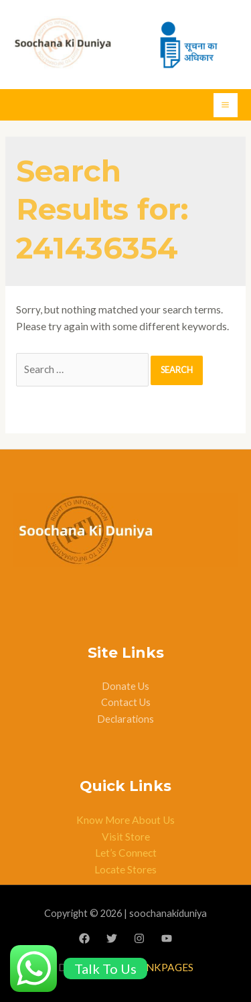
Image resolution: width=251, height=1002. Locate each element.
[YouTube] (166, 938)
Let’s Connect (126, 853)
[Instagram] (139, 938)
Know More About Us (125, 820)
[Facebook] (84, 938)
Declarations (125, 719)
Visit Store (126, 837)
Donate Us (125, 686)
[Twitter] (111, 938)
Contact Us (126, 702)
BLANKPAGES (160, 967)
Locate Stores (125, 869)
